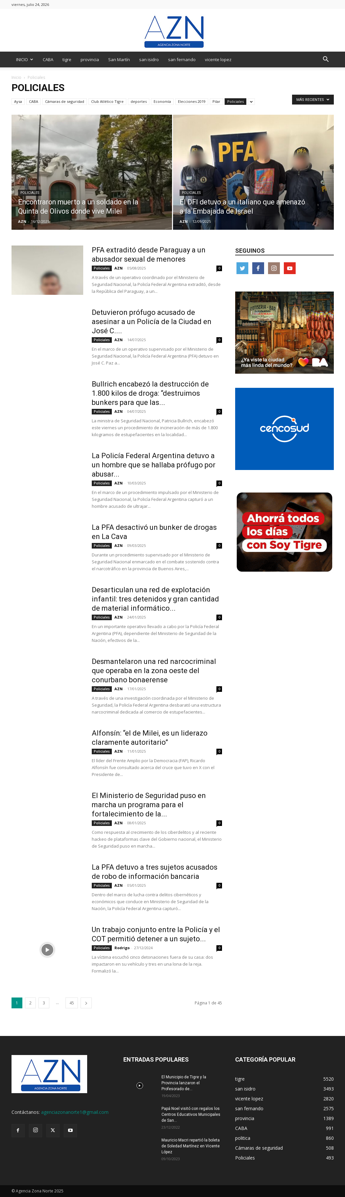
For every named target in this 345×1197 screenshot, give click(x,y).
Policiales (235, 101)
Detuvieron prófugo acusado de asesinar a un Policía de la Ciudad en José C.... (151, 321)
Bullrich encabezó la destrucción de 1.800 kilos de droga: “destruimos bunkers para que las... (150, 393)
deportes (139, 101)
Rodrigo (122, 947)
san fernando (182, 59)
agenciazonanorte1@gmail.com (75, 1112)
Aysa (18, 101)
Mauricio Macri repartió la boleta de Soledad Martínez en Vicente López (190, 1146)
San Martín (119, 59)
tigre (66, 59)
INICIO (24, 59)
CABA (48, 59)
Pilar (216, 101)
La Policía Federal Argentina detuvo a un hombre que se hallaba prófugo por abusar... (153, 465)
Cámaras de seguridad (64, 101)
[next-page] (86, 1003)
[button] (326, 60)
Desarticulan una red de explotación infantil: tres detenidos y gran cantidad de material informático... (155, 599)
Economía (162, 101)
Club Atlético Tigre (107, 101)
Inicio (16, 77)
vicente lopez (218, 59)
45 (71, 1003)
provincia (90, 59)
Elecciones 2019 (192, 101)
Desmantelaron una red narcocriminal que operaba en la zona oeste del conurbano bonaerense (154, 670)
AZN (22, 221)
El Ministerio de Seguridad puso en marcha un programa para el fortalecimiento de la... (149, 804)
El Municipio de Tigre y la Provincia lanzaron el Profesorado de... (183, 1083)
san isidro (149, 59)
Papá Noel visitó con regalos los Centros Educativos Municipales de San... (190, 1114)
